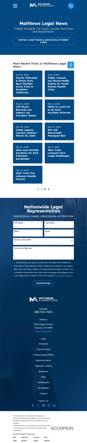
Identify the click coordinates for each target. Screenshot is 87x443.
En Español (43, 388)
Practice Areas (43, 349)
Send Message (43, 283)
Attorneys (43, 344)
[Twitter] (38, 405)
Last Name (49, 223)
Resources (43, 371)
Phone (16, 231)
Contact (43, 393)
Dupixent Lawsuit (43, 366)
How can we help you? (23, 248)
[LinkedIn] (54, 405)
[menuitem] (15, 438)
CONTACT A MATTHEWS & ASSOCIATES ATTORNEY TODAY (43, 41)
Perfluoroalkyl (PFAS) (43, 355)
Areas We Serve (43, 360)
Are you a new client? (22, 240)
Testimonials (43, 382)
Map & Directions (43, 331)
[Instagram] (49, 405)
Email (47, 231)
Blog (43, 377)
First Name (18, 223)
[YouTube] (43, 405)
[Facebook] (32, 405)
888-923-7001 (43, 312)
